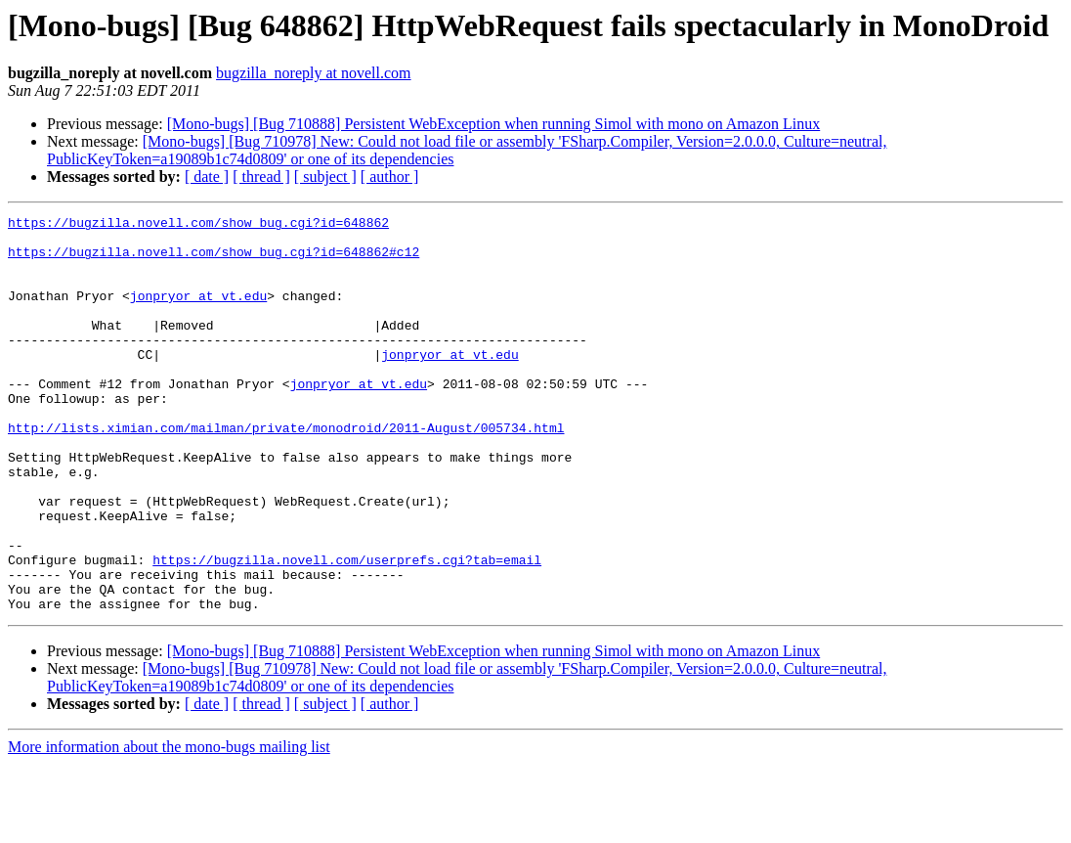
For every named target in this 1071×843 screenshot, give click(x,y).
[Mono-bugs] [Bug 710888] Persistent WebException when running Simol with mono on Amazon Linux (494, 123)
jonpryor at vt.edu (198, 313)
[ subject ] (325, 176)
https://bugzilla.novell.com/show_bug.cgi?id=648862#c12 (213, 260)
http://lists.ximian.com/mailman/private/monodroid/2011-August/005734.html (286, 471)
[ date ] (207, 176)
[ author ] (390, 176)
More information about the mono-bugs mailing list (169, 826)
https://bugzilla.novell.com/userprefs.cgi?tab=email (346, 630)
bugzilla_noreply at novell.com (313, 73)
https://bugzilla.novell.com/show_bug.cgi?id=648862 (198, 225)
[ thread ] (261, 176)
